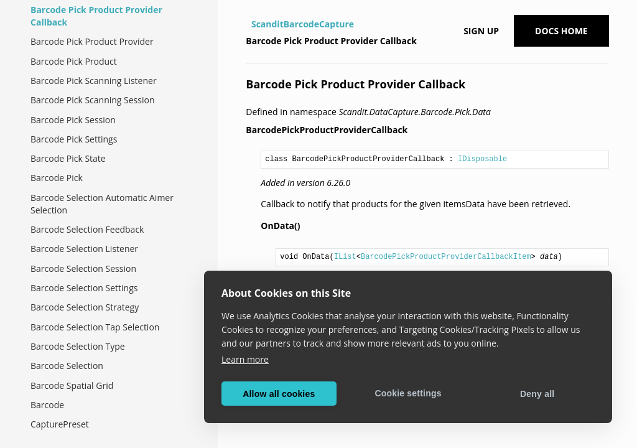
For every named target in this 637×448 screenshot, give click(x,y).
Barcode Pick (56, 178)
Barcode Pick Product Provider (92, 41)
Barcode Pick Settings (73, 139)
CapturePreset (59, 424)
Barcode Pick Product (73, 61)
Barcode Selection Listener (84, 248)
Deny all (537, 394)
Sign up (481, 31)
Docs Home (561, 31)
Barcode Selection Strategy (84, 307)
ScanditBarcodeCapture (302, 24)
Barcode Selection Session (83, 268)
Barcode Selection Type (77, 346)
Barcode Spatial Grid (71, 385)
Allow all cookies (279, 394)
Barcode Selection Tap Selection (94, 327)
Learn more (245, 359)
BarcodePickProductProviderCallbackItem (446, 257)
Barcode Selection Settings (83, 288)
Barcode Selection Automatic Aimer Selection (102, 204)
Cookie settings (407, 393)
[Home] (247, 24)
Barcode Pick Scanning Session (92, 100)
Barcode (47, 405)
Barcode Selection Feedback (87, 229)
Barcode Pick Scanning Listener (93, 80)
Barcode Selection (66, 365)
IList (345, 257)
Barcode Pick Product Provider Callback (96, 16)
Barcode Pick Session (73, 120)
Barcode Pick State (68, 158)
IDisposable (482, 159)
